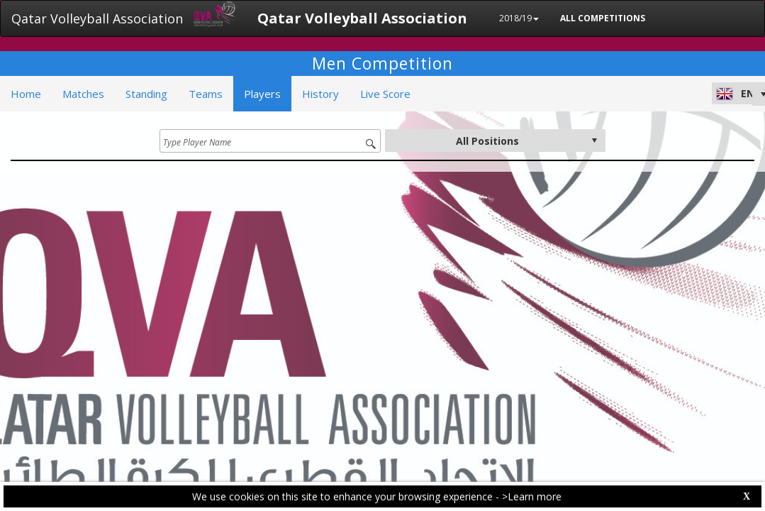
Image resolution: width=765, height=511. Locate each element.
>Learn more (532, 496)
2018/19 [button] (519, 18)
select (594, 140)
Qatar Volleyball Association (97, 18)
